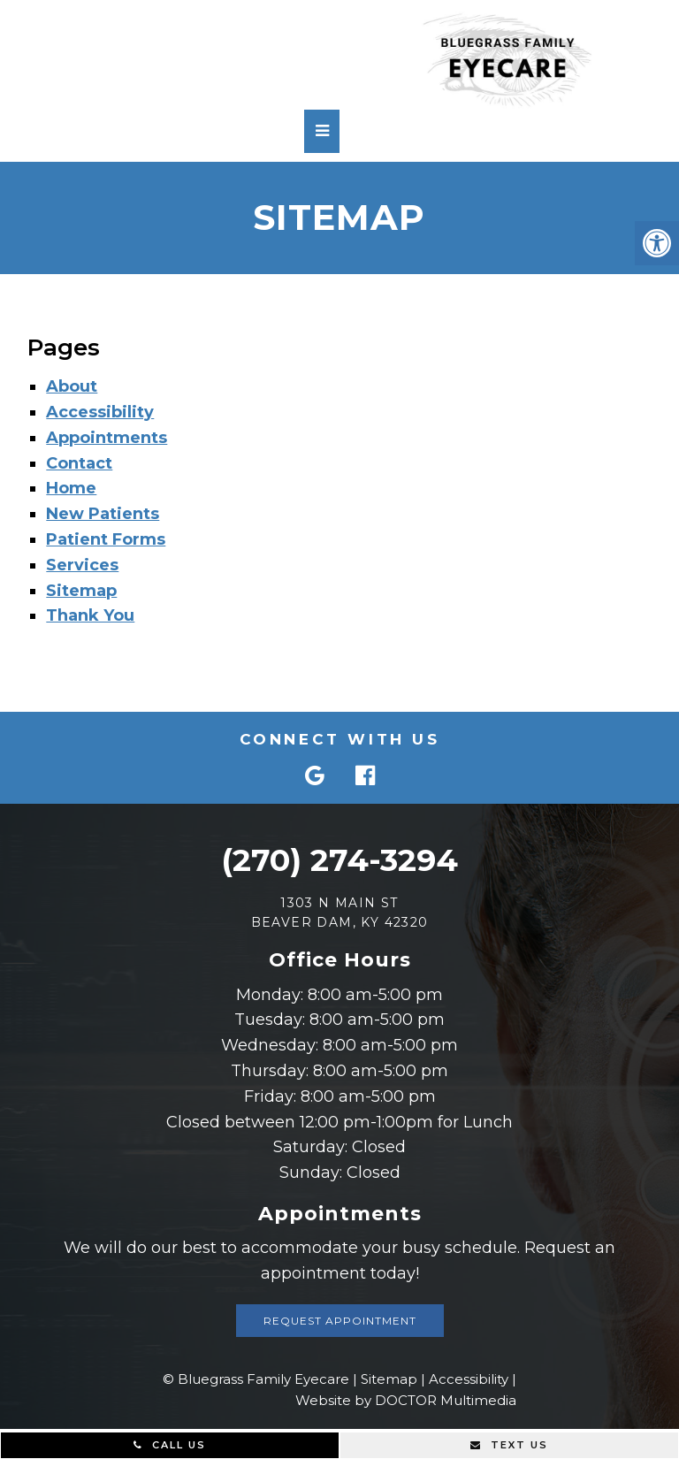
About (71, 386)
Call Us (170, 1445)
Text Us (509, 1445)
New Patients (102, 513)
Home (71, 488)
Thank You (90, 615)
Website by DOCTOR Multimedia (405, 1400)
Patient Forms (105, 539)
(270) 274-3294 (339, 860)
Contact (79, 463)
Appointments (106, 437)
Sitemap (81, 590)
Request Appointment (339, 1320)
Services (82, 565)
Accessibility (100, 412)
